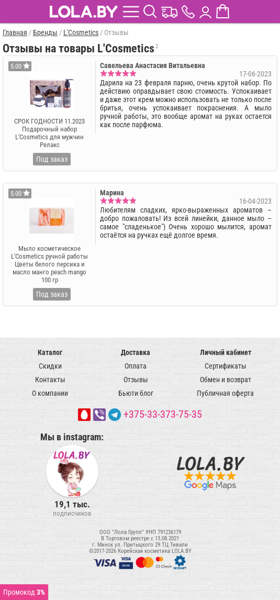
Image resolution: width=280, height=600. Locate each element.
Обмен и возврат (225, 379)
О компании (50, 393)
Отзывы (136, 379)
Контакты (50, 379)
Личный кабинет (225, 352)
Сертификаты (226, 366)
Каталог (50, 352)
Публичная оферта (225, 393)
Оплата (136, 366)
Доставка (135, 352)
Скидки (50, 366)
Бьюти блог (135, 393)
